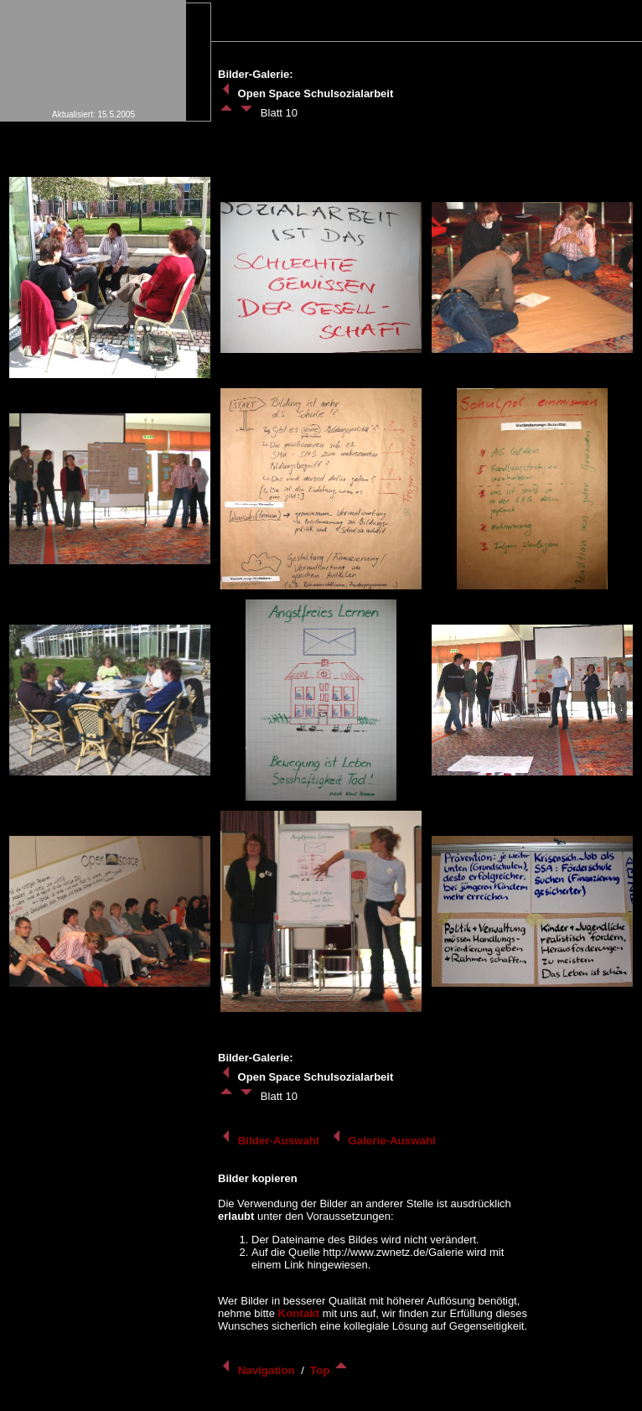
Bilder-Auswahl (270, 1140)
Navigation (258, 1370)
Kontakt (299, 1313)
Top (329, 1370)
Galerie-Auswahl (384, 1140)
